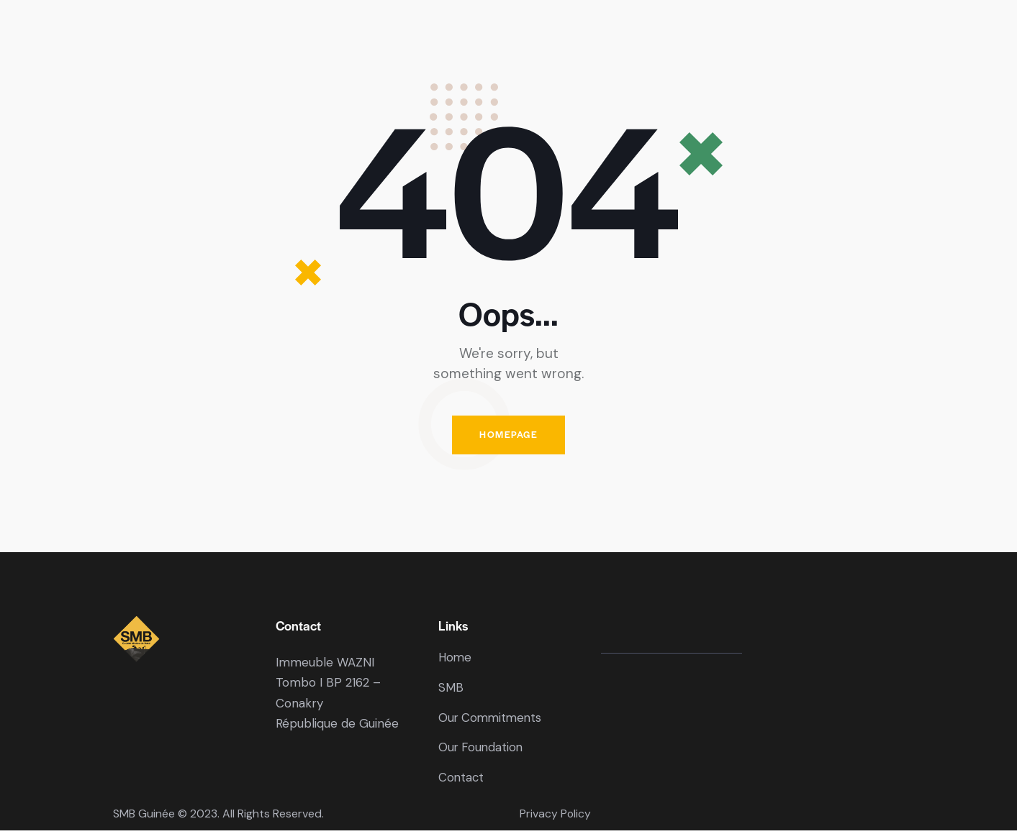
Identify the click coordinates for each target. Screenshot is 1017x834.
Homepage (508, 436)
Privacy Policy (556, 817)
